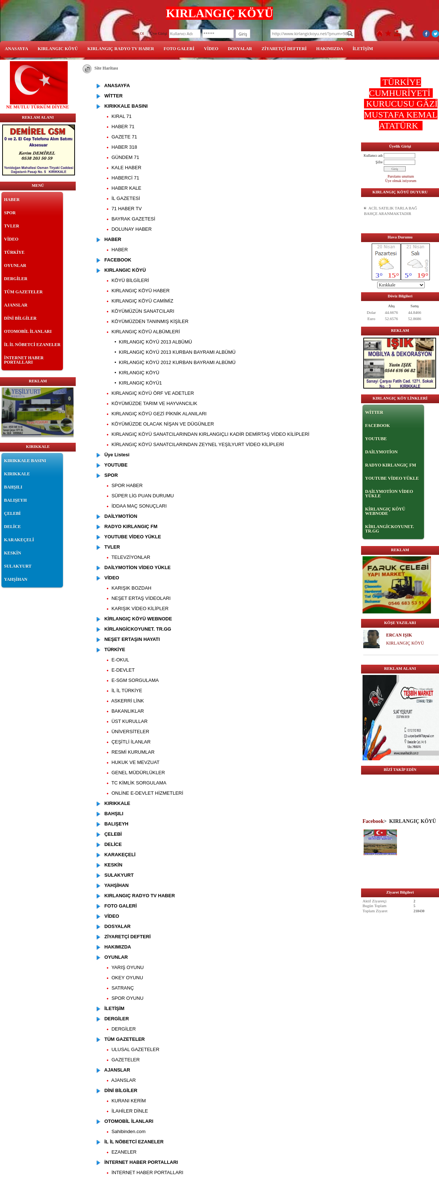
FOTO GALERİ (179, 48)
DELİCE (12, 526)
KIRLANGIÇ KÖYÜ (405, 643)
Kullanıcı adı (373, 155)
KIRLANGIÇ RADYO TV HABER (120, 48)
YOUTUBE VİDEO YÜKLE (392, 478)
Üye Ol (138, 33)
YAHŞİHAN (15, 579)
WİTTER (374, 412)
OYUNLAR (15, 265)
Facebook (373, 821)
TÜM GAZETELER (23, 291)
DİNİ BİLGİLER (20, 318)
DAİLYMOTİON (381, 451)
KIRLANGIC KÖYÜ (58, 48)
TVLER (11, 226)
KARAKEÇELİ (19, 539)
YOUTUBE (376, 438)
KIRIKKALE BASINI (25, 460)
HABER (12, 199)
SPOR (10, 212)
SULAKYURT (17, 566)
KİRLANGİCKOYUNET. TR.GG (389, 529)
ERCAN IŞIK (399, 635)
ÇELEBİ (12, 513)
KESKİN (12, 553)
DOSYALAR (240, 48)
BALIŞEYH (15, 500)
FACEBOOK (377, 425)
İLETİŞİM (363, 48)
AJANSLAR (15, 305)
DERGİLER (15, 278)
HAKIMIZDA (329, 48)
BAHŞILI (13, 487)
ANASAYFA (16, 48)
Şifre (379, 162)
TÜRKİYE (14, 252)
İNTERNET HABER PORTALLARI (24, 360)
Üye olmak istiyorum (400, 181)
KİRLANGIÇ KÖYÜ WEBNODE (385, 511)
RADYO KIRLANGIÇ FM (390, 465)
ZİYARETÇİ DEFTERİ (284, 48)
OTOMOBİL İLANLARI (28, 331)
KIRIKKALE (17, 473)
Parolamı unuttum (401, 176)
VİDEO (211, 48)
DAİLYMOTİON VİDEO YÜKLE (389, 493)
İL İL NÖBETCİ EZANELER (32, 344)
